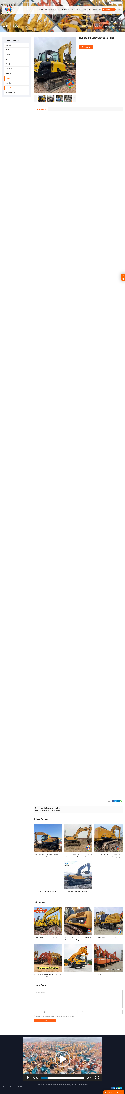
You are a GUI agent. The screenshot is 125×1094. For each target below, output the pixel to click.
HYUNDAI (9, 88)
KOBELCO (9, 69)
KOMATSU (9, 54)
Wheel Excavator (11, 92)
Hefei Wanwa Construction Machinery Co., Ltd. (62, 1085)
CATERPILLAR (10, 50)
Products (13, 1087)
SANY (7, 59)
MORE (8, 78)
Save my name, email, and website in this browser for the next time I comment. (56, 1016)
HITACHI (8, 45)
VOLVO (8, 64)
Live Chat (86, 47)
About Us (6, 1087)
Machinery (9, 83)
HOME (20, 1087)
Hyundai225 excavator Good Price (50, 808)
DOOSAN (8, 73)
